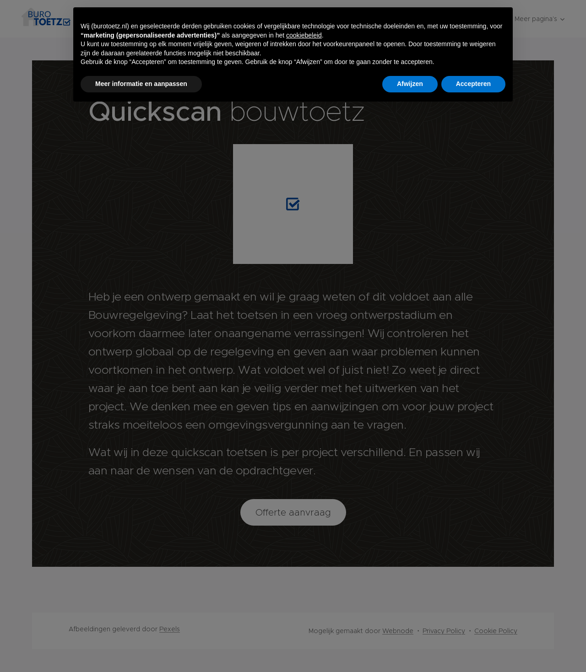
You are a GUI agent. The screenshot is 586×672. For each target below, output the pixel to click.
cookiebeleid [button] (304, 35)
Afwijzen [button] (410, 83)
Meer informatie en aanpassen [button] (141, 83)
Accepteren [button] (473, 83)
